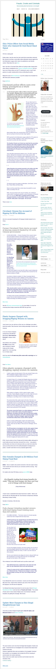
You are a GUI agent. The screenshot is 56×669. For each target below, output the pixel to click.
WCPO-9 (7, 81)
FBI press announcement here (14, 305)
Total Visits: (43, 272)
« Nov (42, 74)
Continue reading (7, 660)
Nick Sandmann (16, 75)
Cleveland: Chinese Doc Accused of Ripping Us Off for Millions (17, 212)
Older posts (5, 665)
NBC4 (6, 504)
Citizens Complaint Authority (25, 68)
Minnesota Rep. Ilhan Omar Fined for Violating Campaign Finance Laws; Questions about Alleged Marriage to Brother (47, 230)
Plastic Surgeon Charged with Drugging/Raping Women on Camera (18, 317)
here (18, 63)
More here (5, 301)
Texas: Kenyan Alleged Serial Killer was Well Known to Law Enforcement (47, 251)
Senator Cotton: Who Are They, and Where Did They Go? (46, 209)
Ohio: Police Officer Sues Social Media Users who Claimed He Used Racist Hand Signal (20, 46)
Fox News (7, 364)
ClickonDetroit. (6, 357)
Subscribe (45, 111)
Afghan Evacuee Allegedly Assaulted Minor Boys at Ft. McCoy (47, 214)
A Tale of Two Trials (45, 201)
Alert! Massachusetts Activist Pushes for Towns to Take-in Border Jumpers (47, 224)
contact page (45, 133)
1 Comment (11, 215)
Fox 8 (6, 224)
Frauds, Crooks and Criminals (28, 4)
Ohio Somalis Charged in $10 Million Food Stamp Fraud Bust (20, 457)
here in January (19, 612)
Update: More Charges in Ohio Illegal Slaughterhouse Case (18, 603)
